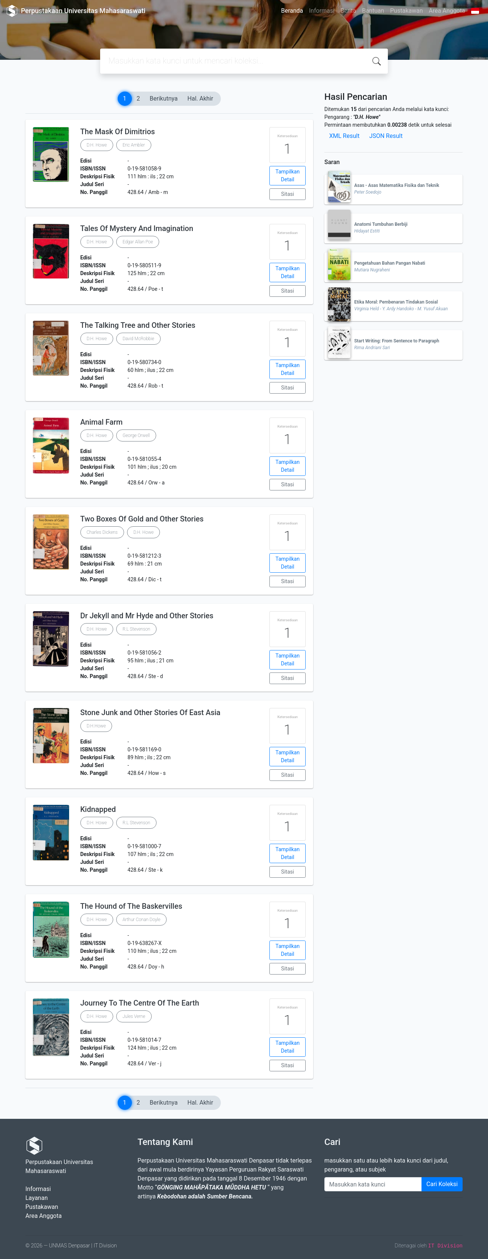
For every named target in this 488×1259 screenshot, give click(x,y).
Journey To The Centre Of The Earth (139, 1002)
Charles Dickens (102, 532)
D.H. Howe (97, 145)
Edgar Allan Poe (138, 241)
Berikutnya (164, 98)
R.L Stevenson (136, 629)
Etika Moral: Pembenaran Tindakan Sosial (396, 302)
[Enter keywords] (373, 1184)
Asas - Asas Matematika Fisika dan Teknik (396, 185)
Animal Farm (101, 422)
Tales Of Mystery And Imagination (136, 228)
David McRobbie (138, 338)
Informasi (321, 10)
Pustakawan (406, 10)
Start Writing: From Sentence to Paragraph (396, 341)
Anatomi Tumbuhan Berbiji (381, 224)
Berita (348, 10)
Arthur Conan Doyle (141, 919)
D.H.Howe (96, 726)
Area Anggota (447, 10)
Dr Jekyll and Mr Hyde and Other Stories (146, 615)
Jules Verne (134, 1016)
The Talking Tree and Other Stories (137, 325)
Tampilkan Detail (287, 175)
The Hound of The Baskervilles (131, 906)
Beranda (292, 10)
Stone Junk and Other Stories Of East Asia (150, 712)
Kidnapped (98, 809)
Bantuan (373, 10)
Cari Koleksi (442, 1184)
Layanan (36, 1197)
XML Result (344, 135)
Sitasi (287, 194)
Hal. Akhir (200, 98)
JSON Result (385, 135)
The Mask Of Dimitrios (117, 131)
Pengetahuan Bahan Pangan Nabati (389, 263)
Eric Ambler (134, 145)
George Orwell (136, 435)
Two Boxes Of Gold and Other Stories (142, 518)
